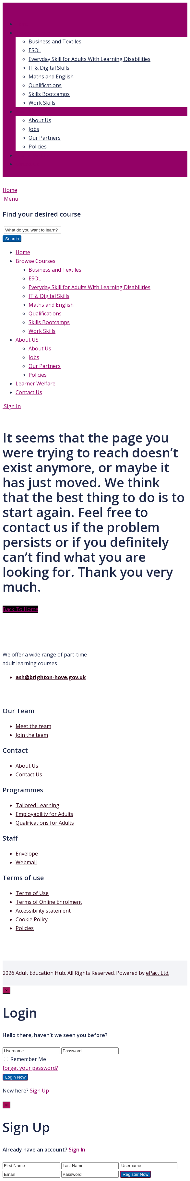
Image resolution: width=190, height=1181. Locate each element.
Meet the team (33, 726)
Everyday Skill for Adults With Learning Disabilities (89, 59)
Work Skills (42, 102)
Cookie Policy (32, 919)
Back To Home (20, 609)
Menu (11, 198)
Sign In (12, 406)
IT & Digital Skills (49, 67)
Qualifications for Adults (45, 822)
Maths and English (51, 76)
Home (22, 24)
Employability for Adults (44, 814)
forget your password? (30, 1067)
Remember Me (25, 1059)
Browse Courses (33, 33)
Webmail (26, 862)
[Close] (6, 990)
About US (25, 112)
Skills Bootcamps (49, 94)
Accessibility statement (43, 910)
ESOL (35, 50)
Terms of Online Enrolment (49, 901)
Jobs (34, 129)
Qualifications (45, 85)
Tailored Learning (37, 805)
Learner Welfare (32, 155)
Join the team (32, 734)
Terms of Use (32, 893)
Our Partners (45, 137)
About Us (40, 120)
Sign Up (39, 1090)
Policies (38, 146)
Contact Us (27, 164)
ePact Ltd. (157, 972)
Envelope (27, 853)
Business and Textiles (55, 41)
